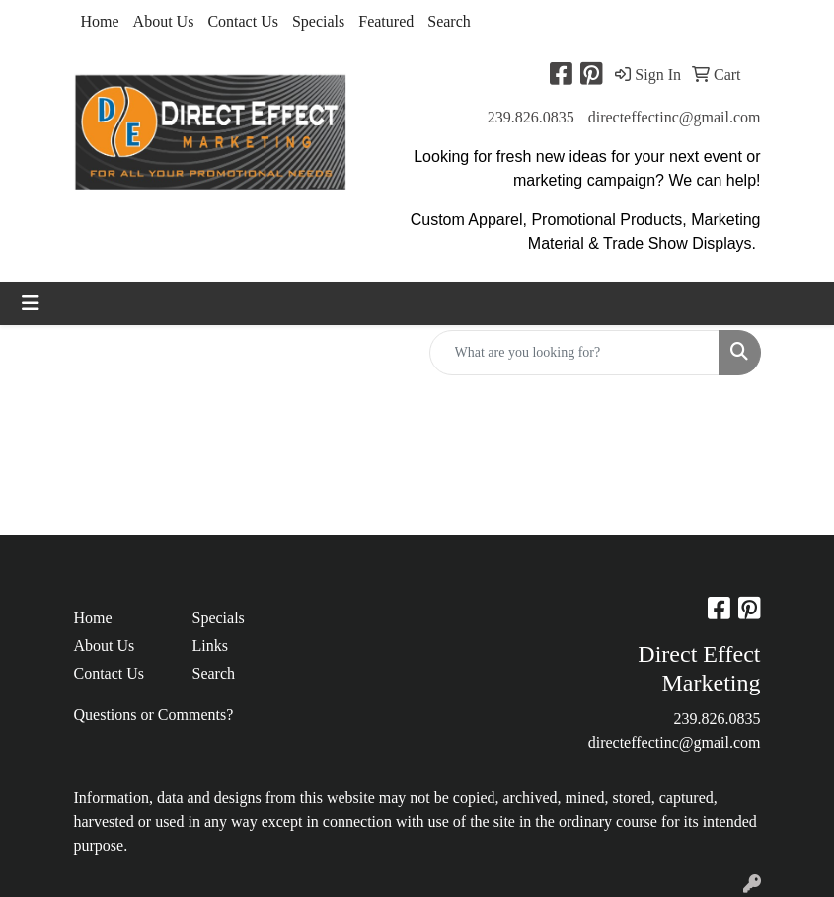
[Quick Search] (574, 352)
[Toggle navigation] (30, 303)
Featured (386, 21)
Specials (318, 21)
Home (100, 21)
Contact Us (242, 21)
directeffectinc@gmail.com (674, 117)
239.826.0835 (531, 117)
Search (449, 21)
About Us (163, 21)
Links (210, 645)
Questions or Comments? (154, 714)
